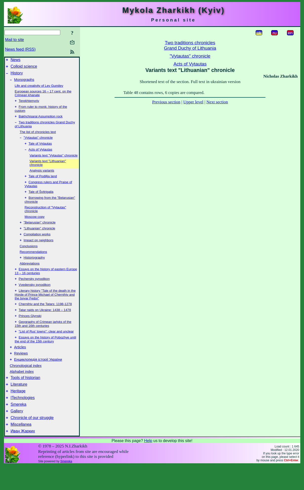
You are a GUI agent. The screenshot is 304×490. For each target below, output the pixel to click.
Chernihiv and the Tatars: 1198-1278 (45, 317)
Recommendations (33, 262)
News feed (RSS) (20, 49)
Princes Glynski (30, 330)
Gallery (17, 433)
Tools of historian (25, 396)
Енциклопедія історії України (38, 377)
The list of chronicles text (38, 137)
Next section (217, 102)
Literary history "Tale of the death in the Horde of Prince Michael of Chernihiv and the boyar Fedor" (45, 307)
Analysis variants (42, 177)
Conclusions (29, 256)
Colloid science (24, 68)
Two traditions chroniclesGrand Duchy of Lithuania (190, 45)
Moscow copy (35, 225)
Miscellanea (21, 448)
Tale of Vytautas (40, 149)
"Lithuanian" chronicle (39, 238)
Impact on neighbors (39, 250)
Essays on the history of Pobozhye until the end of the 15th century (45, 355)
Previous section (166, 102)
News (15, 60)
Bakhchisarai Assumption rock (41, 121)
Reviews (21, 371)
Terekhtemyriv (29, 104)
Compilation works (37, 244)
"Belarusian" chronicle (40, 231)
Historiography (34, 268)
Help (148, 465)
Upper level (193, 102)
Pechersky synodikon (34, 290)
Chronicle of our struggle (32, 441)
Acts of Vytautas (40, 156)
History (17, 75)
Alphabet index (22, 390)
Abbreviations (30, 274)
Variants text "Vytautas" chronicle (54, 162)
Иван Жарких (23, 456)
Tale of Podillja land (43, 183)
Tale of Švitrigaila (41, 199)
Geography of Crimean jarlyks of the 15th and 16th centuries (43, 338)
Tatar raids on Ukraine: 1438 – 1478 (45, 324)
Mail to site (14, 40)
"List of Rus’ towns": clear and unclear (46, 347)
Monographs (24, 83)
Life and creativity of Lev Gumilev (39, 88)
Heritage (18, 411)
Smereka (18, 426)
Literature (19, 404)
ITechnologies (23, 419)
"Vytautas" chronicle (38, 143)
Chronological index (26, 384)
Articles (20, 364)
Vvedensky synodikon (35, 297)
